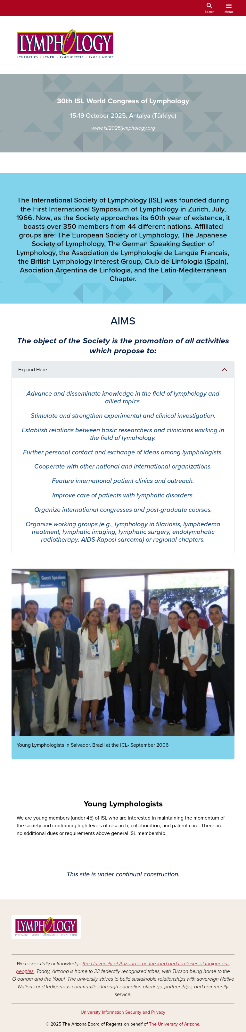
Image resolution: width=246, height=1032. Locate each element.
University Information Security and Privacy (123, 1012)
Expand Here (32, 369)
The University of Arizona (174, 1024)
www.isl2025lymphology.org (123, 128)
